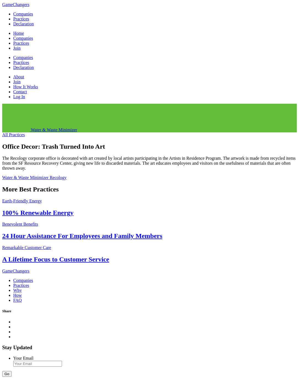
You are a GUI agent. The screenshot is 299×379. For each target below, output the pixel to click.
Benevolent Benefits (20, 224)
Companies (23, 14)
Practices (21, 19)
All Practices (13, 134)
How (17, 295)
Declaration (23, 24)
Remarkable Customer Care (26, 247)
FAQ (17, 300)
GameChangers (15, 4)
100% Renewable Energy (38, 212)
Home (18, 33)
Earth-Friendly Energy (22, 201)
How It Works (25, 86)
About (18, 76)
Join (17, 48)
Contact (20, 91)
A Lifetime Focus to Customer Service (55, 259)
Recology (58, 177)
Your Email (23, 358)
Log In (19, 96)
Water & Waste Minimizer (26, 177)
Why (17, 290)
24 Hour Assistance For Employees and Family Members (82, 235)
